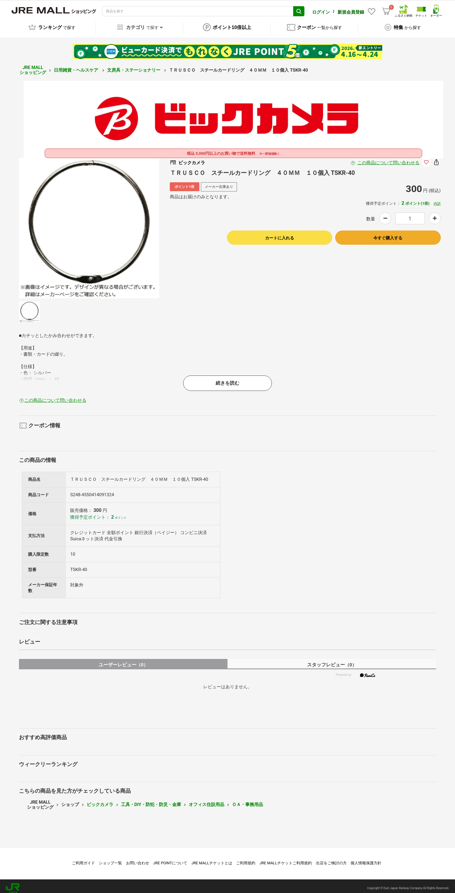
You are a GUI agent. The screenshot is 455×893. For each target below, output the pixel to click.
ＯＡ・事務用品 (247, 800)
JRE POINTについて (170, 859)
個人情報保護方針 (366, 859)
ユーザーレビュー (123, 660)
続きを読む (227, 379)
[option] (89, 224)
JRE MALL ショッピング (33, 66)
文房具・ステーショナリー (134, 66)
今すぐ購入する (387, 233)
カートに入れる (279, 233)
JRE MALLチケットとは (211, 859)
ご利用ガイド (83, 859)
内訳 (437, 199)
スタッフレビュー (331, 660)
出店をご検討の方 (331, 859)
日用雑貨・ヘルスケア (76, 66)
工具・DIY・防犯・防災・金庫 (151, 800)
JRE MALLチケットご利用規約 (285, 859)
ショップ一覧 (110, 859)
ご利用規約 (245, 859)
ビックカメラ (100, 800)
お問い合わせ (137, 859)
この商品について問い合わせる (388, 158)
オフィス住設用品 (206, 800)
